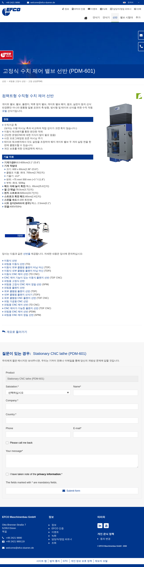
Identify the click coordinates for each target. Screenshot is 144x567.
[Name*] (105, 393)
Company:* (12, 400)
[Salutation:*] (38, 392)
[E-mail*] (105, 434)
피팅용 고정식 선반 (17, 81)
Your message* (14, 451)
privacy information (49, 474)
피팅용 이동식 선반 (14, 264)
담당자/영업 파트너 (120, 9)
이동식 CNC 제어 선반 (16, 274)
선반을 (26, 253)
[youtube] (106, 525)
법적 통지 (55, 561)
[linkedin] (99, 525)
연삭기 (96, 17)
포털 (4, 111)
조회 (137, 9)
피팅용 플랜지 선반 (14, 287)
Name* (77, 386)
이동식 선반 (10, 260)
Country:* (11, 414)
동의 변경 (105, 539)
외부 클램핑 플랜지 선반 (17, 291)
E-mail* (77, 428)
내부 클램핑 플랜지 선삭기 (18, 294)
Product (10, 372)
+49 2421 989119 (15, 541)
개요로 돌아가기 (17, 331)
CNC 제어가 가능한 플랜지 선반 (21, 308)
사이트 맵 (41, 561)
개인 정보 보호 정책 (81, 561)
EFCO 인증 (78, 9)
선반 (115, 17)
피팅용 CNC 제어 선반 (16, 304)
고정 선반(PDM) (35, 81)
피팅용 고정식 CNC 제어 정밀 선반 (22, 284)
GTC (65, 561)
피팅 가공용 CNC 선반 (16, 301)
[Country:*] (72, 420)
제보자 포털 (101, 561)
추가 (138, 17)
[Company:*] (72, 407)
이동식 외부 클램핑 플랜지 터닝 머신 (23, 267)
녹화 (103, 9)
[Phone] (38, 434)
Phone (9, 428)
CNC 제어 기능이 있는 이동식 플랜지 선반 (26, 277)
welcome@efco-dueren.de (42, 2)
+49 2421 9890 (13, 2)
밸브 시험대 (126, 17)
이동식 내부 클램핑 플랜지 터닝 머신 (23, 270)
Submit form (73, 490)
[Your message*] (72, 461)
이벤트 (92, 9)
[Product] (72, 379)
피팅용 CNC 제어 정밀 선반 (19, 315)
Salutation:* (12, 386)
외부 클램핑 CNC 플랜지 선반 (20, 298)
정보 (65, 9)
